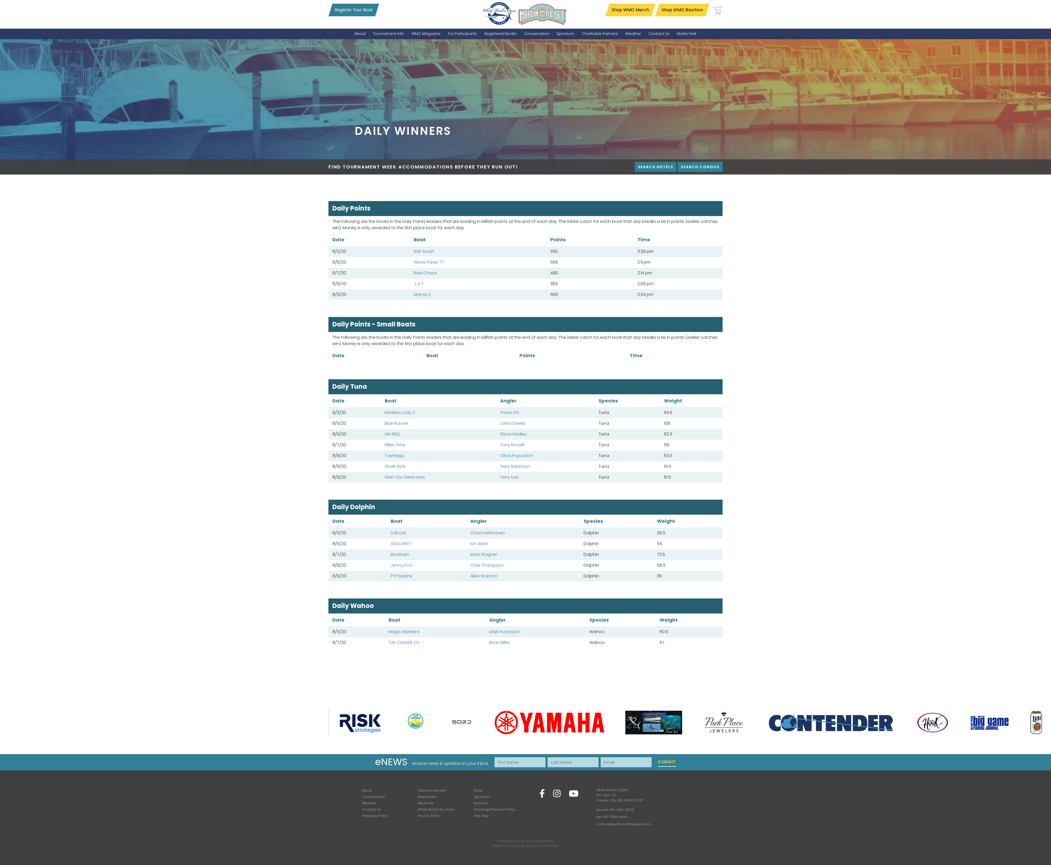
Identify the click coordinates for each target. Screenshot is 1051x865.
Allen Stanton (483, 576)
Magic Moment (404, 632)
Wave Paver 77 (429, 262)
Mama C (422, 294)
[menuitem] (360, 34)
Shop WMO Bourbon (682, 10)
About (367, 790)
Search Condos (700, 167)
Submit (667, 762)
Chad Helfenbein (487, 533)
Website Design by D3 (508, 846)
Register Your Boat (354, 10)
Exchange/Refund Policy (494, 809)
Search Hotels (655, 167)
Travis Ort (509, 413)
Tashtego (395, 456)
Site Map (481, 815)
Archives (481, 803)
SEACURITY (401, 544)
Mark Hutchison (504, 632)
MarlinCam (427, 796)
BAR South (424, 251)
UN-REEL (392, 434)
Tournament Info (432, 790)
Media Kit (425, 803)
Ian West (479, 544)
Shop (478, 790)
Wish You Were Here (405, 477)
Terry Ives (509, 477)
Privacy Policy (429, 815)
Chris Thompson (487, 565)
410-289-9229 (621, 809)
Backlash (400, 554)
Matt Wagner (483, 554)
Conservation (373, 796)
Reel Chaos (425, 273)
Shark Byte (395, 466)
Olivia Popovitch (516, 456)
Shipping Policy (375, 815)
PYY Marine (402, 576)
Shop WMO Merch (630, 10)
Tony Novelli (512, 445)
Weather (369, 803)
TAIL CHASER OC (404, 642)
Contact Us (371, 809)
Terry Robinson (515, 466)
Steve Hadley (513, 434)
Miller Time (395, 445)
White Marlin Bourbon (436, 809)
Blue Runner (396, 423)
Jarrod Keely (513, 423)
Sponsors (482, 796)
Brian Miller (499, 642)
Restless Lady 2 (400, 413)
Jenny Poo (402, 565)
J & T (419, 284)
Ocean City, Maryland (542, 846)
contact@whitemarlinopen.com (623, 824)
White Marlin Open (540, 841)
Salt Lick (398, 533)
